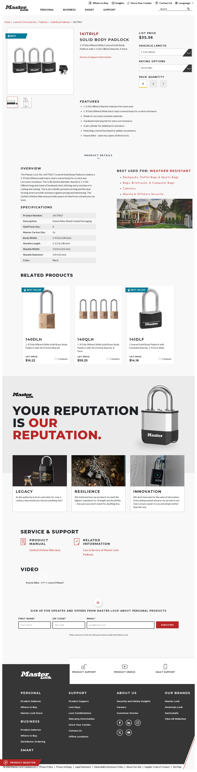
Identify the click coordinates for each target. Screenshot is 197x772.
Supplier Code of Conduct (157, 767)
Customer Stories (127, 713)
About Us (127, 693)
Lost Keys (74, 707)
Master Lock (172, 701)
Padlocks (43, 22)
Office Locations (78, 736)
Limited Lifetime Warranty (44, 550)
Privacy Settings (64, 767)
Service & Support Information (95, 57)
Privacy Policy (46, 767)
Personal (31, 693)
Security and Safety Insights (133, 701)
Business (30, 721)
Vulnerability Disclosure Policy (108, 767)
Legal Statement (83, 767)
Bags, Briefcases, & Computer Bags (149, 182)
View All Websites (175, 719)
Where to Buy (29, 707)
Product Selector (31, 701)
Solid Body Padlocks (60, 22)
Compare (63, 358)
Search (163, 9)
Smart (27, 750)
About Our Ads (133, 767)
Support (78, 693)
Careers (121, 707)
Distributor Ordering (33, 741)
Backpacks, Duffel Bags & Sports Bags (151, 177)
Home (7, 22)
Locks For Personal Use (24, 22)
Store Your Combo (80, 724)
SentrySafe (171, 713)
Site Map (177, 767)
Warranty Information (82, 719)
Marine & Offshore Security (143, 194)
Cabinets (129, 188)
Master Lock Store (32, 713)
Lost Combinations (80, 713)
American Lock (174, 707)
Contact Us (75, 730)
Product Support (79, 701)
